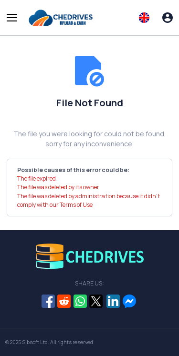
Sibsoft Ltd (35, 342)
